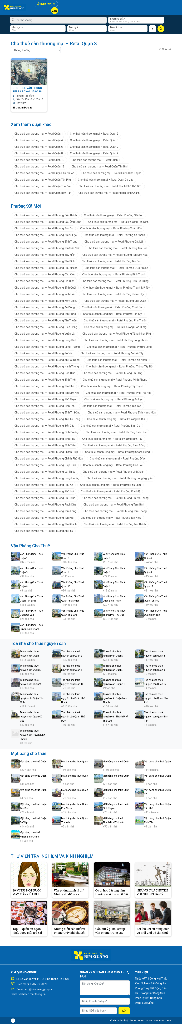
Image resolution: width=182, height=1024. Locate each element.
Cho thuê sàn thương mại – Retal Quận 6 (38, 146)
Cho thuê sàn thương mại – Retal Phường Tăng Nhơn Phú (116, 333)
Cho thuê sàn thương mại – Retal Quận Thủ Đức (42, 186)
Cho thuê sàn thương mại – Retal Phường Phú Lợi (44, 491)
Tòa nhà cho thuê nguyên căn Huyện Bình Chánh (32, 734)
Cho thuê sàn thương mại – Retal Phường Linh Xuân (113, 471)
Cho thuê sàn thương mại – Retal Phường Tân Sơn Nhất (47, 248)
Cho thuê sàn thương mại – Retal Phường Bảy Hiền (44, 254)
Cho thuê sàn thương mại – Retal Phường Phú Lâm (110, 484)
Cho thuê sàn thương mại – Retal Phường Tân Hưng (45, 314)
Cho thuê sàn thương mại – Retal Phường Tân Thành (115, 524)
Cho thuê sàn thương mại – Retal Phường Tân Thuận (45, 320)
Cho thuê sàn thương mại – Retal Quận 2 (94, 133)
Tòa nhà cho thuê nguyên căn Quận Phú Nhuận (73, 698)
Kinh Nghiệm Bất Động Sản (151, 983)
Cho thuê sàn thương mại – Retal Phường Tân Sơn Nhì (46, 392)
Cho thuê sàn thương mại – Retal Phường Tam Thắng (115, 511)
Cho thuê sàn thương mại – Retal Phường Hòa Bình (44, 373)
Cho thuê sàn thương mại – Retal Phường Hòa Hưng (115, 327)
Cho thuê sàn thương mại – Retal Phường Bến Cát (44, 425)
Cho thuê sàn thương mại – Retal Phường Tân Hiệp (111, 517)
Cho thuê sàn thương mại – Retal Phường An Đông (44, 307)
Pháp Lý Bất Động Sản (148, 998)
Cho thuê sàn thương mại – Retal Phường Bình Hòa (116, 432)
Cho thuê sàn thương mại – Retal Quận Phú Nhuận (44, 173)
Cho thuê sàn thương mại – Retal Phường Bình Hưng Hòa (122, 412)
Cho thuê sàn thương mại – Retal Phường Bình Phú (44, 438)
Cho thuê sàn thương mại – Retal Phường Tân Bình (44, 261)
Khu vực (17, 27)
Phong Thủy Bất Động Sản (150, 988)
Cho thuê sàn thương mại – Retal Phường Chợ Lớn (112, 307)
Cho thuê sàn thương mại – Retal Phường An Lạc (113, 399)
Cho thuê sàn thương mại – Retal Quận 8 (38, 153)
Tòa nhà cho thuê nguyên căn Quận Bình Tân (156, 716)
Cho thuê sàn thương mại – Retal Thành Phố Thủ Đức (110, 186)
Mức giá (75, 27)
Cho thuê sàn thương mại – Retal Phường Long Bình (45, 340)
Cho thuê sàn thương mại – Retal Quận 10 (39, 160)
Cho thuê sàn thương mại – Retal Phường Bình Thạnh (113, 274)
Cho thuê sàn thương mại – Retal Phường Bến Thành (45, 215)
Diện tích (116, 27)
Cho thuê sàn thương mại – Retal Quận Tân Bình (100, 166)
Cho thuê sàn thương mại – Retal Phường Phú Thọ (112, 373)
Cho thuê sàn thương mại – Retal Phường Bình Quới (45, 287)
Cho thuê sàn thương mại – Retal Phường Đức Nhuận (116, 268)
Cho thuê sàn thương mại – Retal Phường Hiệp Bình (45, 465)
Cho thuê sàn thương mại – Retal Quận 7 (94, 146)
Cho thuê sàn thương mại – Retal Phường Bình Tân (44, 406)
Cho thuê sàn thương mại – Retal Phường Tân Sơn (111, 261)
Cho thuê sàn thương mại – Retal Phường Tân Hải (43, 517)
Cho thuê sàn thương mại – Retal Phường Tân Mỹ (112, 314)
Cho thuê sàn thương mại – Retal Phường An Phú (43, 531)
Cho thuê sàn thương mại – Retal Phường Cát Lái (114, 241)
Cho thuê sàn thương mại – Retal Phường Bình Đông (114, 445)
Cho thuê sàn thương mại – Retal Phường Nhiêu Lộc (45, 235)
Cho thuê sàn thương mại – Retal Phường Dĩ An (118, 458)
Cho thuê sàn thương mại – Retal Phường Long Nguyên (120, 478)
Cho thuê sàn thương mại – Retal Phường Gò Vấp (43, 353)
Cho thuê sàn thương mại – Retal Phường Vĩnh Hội (44, 294)
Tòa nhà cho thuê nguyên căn (38, 643)
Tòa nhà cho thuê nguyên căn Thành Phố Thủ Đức (115, 716)
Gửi (124, 1010)
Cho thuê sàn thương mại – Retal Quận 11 (96, 160)
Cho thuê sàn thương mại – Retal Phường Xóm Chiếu (45, 300)
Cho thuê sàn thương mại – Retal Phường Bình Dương (46, 432)
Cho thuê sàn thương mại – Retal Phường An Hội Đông (47, 360)
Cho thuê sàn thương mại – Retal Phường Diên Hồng (45, 327)
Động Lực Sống (144, 1002)
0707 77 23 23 (39, 984)
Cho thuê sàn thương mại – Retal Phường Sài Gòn (113, 215)
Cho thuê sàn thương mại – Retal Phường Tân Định (118, 222)
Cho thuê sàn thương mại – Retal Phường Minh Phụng (115, 379)
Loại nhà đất (118, 18)
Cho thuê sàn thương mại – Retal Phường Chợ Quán (115, 300)
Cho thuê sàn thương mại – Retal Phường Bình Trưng (45, 241)
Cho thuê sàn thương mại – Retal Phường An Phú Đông (47, 419)
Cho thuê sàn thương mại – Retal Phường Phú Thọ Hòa (118, 392)
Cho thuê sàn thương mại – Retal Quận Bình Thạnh (111, 173)
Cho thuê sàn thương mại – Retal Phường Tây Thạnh (112, 386)
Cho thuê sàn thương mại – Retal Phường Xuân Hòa (111, 228)
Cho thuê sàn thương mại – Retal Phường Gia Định (44, 281)
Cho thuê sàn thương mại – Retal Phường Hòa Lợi (112, 465)
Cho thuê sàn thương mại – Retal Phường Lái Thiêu (44, 471)
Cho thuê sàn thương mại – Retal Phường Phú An (43, 484)
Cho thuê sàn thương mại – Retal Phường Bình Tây (112, 438)
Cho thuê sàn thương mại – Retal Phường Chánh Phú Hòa (48, 458)
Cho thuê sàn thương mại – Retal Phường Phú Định (44, 498)
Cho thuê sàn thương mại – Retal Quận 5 (94, 140)
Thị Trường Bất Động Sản (150, 993)
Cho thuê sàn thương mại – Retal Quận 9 (94, 153)
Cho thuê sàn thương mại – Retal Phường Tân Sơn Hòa (114, 254)
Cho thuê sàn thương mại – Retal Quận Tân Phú (42, 179)
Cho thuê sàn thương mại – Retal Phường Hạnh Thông (46, 366)
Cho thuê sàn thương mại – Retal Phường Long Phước (116, 340)
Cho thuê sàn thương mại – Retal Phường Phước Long (119, 346)
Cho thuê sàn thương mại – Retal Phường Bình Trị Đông (47, 412)
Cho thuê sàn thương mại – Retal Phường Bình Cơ (110, 425)
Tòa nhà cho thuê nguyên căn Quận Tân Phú (156, 698)
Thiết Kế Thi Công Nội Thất (151, 978)
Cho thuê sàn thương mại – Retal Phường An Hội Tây (112, 353)
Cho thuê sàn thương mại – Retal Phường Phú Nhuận (45, 268)
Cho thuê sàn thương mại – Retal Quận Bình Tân (42, 192)
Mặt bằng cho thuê (28, 753)
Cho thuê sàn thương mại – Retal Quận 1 (38, 133)
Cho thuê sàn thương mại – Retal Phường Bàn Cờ (43, 228)
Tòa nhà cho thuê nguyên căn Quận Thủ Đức (73, 716)
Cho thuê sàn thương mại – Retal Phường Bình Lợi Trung (115, 281)
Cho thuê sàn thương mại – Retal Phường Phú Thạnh (45, 399)
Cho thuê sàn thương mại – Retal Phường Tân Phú (44, 386)
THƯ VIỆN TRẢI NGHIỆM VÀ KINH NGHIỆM (52, 856)
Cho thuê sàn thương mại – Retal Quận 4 (38, 140)
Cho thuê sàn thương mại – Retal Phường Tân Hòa (117, 248)
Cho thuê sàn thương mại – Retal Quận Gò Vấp (106, 179)
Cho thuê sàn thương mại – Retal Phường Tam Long (45, 511)
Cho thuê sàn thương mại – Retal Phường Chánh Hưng (117, 452)
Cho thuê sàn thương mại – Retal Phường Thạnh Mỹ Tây (116, 287)
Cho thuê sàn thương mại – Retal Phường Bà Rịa (116, 419)
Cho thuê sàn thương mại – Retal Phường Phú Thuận (115, 320)
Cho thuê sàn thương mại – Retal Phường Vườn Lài (44, 333)
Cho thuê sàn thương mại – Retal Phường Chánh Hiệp (46, 452)
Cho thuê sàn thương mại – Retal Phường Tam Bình (113, 504)
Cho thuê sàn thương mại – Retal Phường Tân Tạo (111, 406)
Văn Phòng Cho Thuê (30, 545)
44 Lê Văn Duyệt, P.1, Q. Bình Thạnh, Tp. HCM (42, 979)
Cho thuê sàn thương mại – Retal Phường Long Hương (46, 478)
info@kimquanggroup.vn (38, 989)
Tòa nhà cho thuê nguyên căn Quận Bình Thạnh (115, 698)
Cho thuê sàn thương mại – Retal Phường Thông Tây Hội (119, 366)
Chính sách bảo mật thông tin (28, 994)
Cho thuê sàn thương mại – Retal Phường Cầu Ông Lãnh (47, 222)
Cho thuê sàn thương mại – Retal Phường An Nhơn (117, 360)
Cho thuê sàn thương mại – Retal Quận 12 (39, 166)
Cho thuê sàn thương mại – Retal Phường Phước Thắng (115, 498)
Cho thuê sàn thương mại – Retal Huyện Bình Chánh (109, 192)
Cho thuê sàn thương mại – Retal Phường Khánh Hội (113, 294)
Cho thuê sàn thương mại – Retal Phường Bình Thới (45, 379)
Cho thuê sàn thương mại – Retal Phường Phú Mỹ (110, 491)
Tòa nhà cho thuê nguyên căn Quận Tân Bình (31, 698)
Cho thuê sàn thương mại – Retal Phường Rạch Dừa (45, 504)
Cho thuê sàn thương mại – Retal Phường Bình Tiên (45, 445)
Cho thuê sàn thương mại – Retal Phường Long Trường (47, 346)
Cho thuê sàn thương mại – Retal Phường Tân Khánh (45, 524)
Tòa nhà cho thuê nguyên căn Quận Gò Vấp (31, 716)
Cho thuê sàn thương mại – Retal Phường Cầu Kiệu (44, 274)
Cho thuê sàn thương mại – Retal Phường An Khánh (114, 235)
